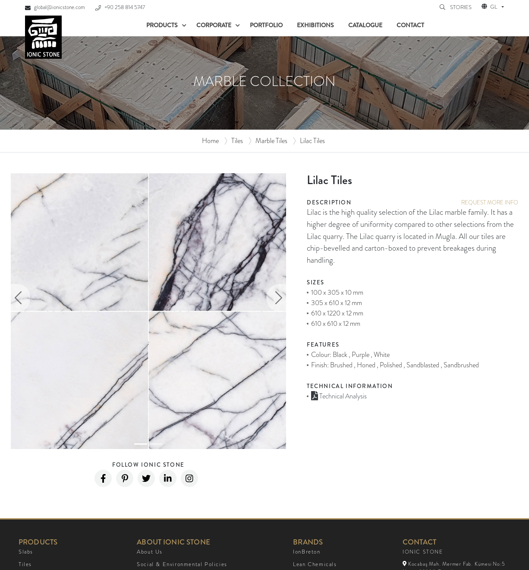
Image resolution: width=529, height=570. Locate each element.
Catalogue (365, 25)
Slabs (26, 552)
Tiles (237, 141)
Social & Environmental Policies (182, 564)
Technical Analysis (339, 396)
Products (162, 25)
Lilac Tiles (312, 141)
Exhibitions (315, 25)
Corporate (213, 25)
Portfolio (266, 25)
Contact (410, 25)
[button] (20, 298)
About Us (150, 552)
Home (210, 141)
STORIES (461, 7)
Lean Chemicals (315, 564)
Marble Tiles (271, 141)
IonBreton (306, 552)
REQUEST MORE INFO (489, 202)
